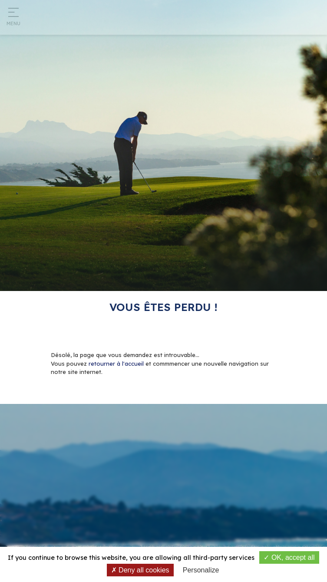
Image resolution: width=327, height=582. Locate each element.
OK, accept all (289, 557)
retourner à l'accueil (116, 363)
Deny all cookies (140, 570)
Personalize (201, 570)
